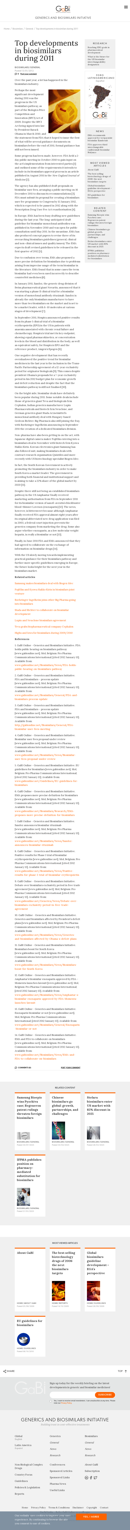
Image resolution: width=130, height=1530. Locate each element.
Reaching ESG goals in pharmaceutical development (98, 50)
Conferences (57, 1464)
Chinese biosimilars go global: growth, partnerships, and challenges (99, 233)
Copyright (92, 1507)
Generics (55, 1436)
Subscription (92, 1471)
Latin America (30, 1447)
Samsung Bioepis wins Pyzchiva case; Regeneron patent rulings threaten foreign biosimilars (100, 220)
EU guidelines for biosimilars (96, 196)
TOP (122, 1371)
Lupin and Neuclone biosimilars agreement (40, 620)
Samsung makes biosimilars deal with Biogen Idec (44, 583)
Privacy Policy (66, 1403)
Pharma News (58, 1483)
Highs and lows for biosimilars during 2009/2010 (44, 632)
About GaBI (93, 169)
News (53, 1449)
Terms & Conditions (59, 1507)
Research (55, 1455)
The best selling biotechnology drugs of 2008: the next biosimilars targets (99, 177)
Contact (104, 1507)
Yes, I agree (91, 1517)
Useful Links (57, 1490)
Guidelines (21, 1481)
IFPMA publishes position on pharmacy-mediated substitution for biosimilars (99, 254)
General (29, 29)
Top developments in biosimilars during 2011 (57, 29)
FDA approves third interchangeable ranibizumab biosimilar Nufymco (99, 148)
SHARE (9, 1371)
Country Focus (23, 1474)
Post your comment (28, 74)
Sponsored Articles (61, 1471)
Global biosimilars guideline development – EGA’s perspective (100, 188)
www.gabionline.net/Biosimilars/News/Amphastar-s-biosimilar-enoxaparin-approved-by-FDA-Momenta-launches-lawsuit (47, 998)
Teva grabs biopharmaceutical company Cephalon (44, 626)
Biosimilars (18, 29)
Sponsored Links (60, 1477)
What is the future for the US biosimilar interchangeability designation (98, 60)
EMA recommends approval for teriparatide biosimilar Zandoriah (100, 138)
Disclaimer (78, 1507)
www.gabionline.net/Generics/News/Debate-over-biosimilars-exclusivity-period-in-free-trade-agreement (46, 905)
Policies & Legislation (27, 1487)
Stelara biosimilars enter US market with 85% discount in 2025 (100, 244)
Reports (19, 1493)
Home (7, 29)
